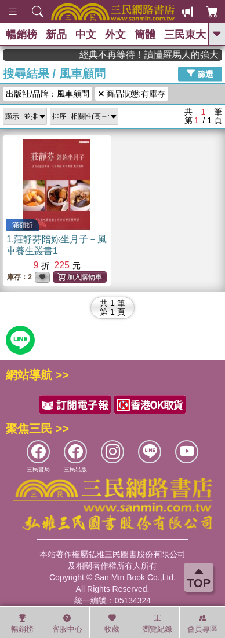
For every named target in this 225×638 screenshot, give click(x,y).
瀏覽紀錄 (157, 623)
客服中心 (67, 623)
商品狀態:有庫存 (131, 93)
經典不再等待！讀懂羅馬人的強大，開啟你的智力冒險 (158, 55)
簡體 (145, 34)
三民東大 (185, 34)
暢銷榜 (21, 34)
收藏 (111, 623)
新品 (56, 34)
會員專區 (202, 623)
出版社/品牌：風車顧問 (47, 93)
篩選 (200, 73)
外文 (115, 34)
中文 (85, 34)
